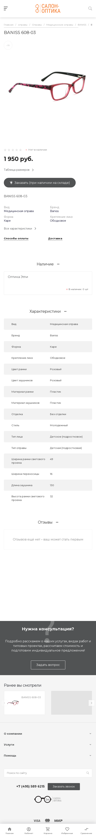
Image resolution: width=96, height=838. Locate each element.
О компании (13, 733)
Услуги (9, 744)
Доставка (55, 238)
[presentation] (4, 703)
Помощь (10, 755)
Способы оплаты (16, 238)
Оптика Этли (18, 277)
